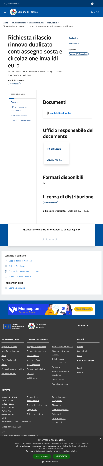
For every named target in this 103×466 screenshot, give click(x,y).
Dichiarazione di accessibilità (59, 420)
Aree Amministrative (10, 351)
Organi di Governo (9, 346)
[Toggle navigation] (5, 11)
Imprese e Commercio (36, 360)
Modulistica (52, 22)
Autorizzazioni (58, 379)
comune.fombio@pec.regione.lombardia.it (20, 435)
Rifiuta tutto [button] (62, 456)
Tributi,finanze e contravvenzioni (59, 360)
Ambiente (56, 366)
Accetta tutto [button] (42, 456)
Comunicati (82, 351)
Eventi (80, 372)
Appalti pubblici (33, 364)
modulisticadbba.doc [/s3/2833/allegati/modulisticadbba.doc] (60, 113)
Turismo (30, 373)
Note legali (56, 414)
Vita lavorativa (33, 355)
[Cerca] (97, 11)
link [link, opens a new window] (75, 451)
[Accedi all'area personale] (92, 3)
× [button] (100, 439)
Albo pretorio (57, 405)
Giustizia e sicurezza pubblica (60, 352)
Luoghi (80, 367)
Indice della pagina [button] (18, 94)
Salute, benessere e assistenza (60, 373)
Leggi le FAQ (32, 409)
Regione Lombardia (12, 3)
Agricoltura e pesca (60, 383)
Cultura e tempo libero (36, 351)
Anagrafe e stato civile (36, 346)
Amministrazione (19, 22)
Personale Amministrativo (13, 369)
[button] (51, 462)
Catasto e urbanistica (36, 369)
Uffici (4, 355)
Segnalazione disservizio (37, 405)
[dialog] (51, 451)
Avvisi (79, 355)
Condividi (74, 38)
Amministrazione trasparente (59, 399)
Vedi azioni (74, 43)
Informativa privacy (60, 409)
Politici (4, 364)
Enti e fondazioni (9, 360)
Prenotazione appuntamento (33, 399)
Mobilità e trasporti (35, 378)
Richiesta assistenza (35, 414)
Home (5, 22)
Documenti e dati (36, 22)
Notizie (80, 346)
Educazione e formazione (62, 346)
